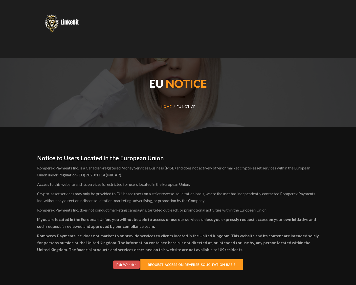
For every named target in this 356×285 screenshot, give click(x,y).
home (166, 106)
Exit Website (126, 264)
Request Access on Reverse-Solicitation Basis (191, 264)
